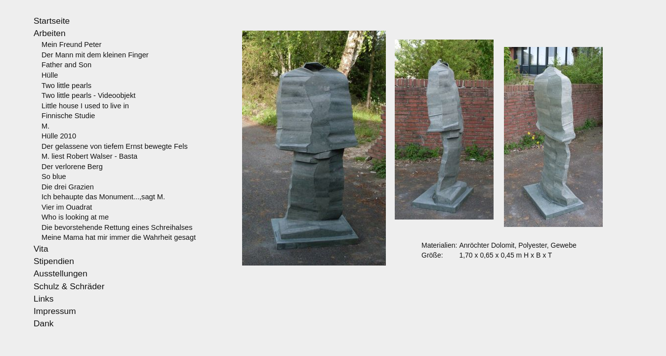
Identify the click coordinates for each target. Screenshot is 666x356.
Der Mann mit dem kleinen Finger (95, 55)
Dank (43, 323)
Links (43, 299)
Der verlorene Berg (72, 167)
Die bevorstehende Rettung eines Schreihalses (117, 227)
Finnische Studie (68, 116)
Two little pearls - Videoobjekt (88, 95)
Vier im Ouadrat (67, 207)
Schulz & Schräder (69, 286)
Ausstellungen (60, 273)
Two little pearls (66, 85)
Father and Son (66, 65)
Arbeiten (50, 33)
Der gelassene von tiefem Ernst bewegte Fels (115, 146)
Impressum (55, 311)
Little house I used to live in (85, 106)
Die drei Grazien (68, 187)
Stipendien (54, 261)
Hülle (50, 75)
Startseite (52, 21)
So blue (54, 176)
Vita (41, 249)
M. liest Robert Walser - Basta (89, 156)
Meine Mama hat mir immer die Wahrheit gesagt (119, 237)
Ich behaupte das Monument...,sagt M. (103, 197)
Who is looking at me (75, 217)
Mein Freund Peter (71, 44)
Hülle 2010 (59, 136)
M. (45, 126)
